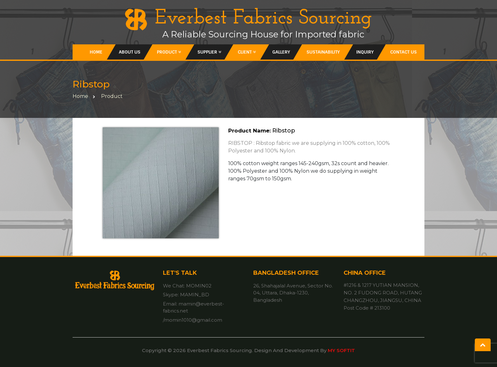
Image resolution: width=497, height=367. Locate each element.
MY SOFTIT (341, 350)
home (80, 96)
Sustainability (323, 52)
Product (169, 52)
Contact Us (403, 52)
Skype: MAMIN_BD (186, 295)
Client (247, 52)
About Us (129, 52)
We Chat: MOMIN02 (187, 286)
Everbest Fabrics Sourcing (248, 18)
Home (96, 52)
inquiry (365, 52)
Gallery (281, 52)
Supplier (209, 52)
